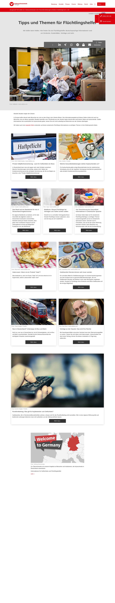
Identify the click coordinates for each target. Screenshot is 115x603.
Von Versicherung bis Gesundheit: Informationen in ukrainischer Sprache (88, 210)
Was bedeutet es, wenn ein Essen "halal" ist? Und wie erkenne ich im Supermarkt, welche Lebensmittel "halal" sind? (32, 276)
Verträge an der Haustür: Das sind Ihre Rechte (75, 329)
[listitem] (33, 156)
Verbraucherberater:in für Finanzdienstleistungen (38, 9)
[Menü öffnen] (101, 4)
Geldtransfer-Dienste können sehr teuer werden (76, 272)
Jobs (91, 4)
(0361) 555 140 (107, 16)
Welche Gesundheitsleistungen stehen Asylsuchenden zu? (79, 164)
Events (74, 4)
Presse (67, 4)
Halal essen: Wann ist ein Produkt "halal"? (26, 272)
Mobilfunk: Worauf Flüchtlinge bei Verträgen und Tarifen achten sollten (56, 210)
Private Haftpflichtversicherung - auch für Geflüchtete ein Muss (33, 164)
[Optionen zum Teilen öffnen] (99, 42)
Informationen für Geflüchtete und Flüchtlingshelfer (46, 471)
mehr (32, 474)
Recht (86, 4)
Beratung (54, 4)
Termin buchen (107, 21)
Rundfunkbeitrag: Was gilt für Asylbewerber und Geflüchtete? (32, 411)
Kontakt (61, 4)
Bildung (80, 4)
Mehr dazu (33, 177)
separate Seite (30, 125)
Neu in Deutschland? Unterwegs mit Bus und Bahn (29, 329)
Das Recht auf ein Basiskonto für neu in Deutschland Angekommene (25, 210)
